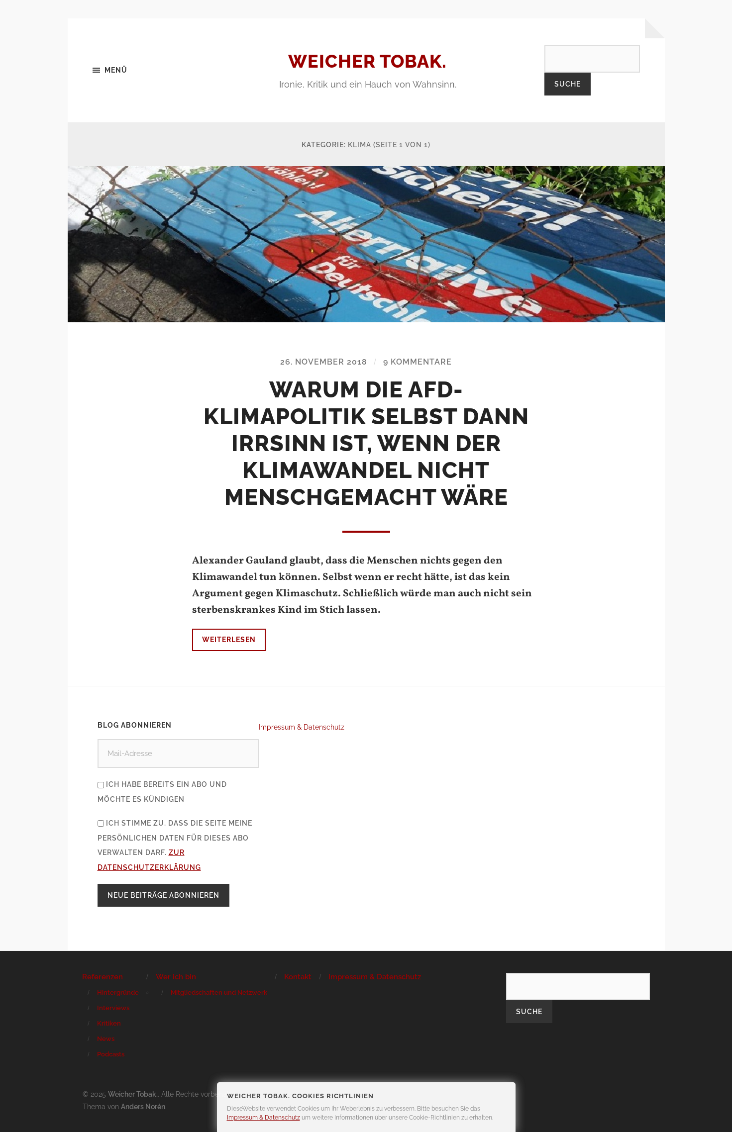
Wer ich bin (176, 976)
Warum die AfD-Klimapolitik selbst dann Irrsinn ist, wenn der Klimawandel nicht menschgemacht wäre (366, 443)
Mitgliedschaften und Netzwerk (219, 992)
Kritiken (109, 1023)
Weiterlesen (229, 639)
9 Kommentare (417, 362)
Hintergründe (118, 992)
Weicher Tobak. (367, 61)
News (105, 1038)
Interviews (113, 1008)
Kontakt (298, 976)
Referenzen (102, 976)
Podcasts (110, 1054)
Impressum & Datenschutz (301, 727)
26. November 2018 (323, 362)
